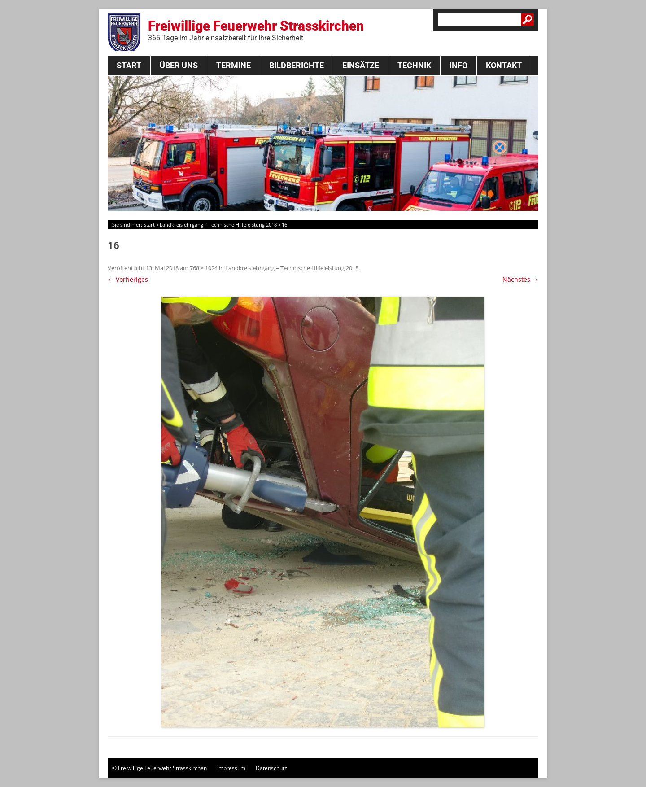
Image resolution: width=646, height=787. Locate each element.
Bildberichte (296, 65)
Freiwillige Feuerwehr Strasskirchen (256, 30)
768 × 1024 (204, 268)
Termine (233, 65)
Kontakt (504, 65)
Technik (414, 65)
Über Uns (179, 65)
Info (458, 65)
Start (129, 65)
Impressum (231, 768)
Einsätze (360, 65)
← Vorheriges (128, 279)
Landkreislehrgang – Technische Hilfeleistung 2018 (218, 224)
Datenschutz (271, 768)
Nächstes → (520, 279)
